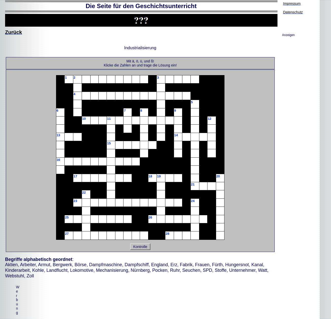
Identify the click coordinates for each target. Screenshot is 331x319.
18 (150, 176)
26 (150, 217)
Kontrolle (140, 247)
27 (66, 234)
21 (193, 184)
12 (209, 119)
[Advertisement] (117, 302)
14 (176, 135)
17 (75, 176)
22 (84, 192)
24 (193, 201)
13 (58, 135)
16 (58, 160)
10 (84, 119)
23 (75, 201)
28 (167, 234)
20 (218, 176)
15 (109, 143)
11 (109, 119)
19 (159, 176)
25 (66, 217)
